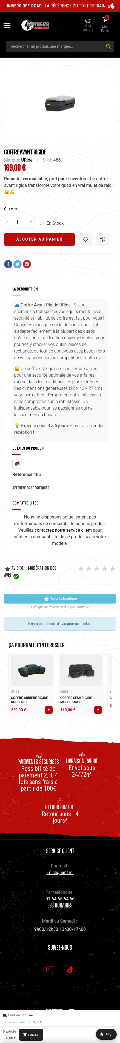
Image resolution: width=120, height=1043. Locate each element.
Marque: (12, 160)
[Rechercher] (108, 46)
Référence (22, 474)
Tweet (17, 264)
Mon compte (87, 28)
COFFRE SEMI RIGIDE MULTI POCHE (76, 700)
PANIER (31, 1035)
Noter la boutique (60, 599)
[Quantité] (19, 222)
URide (27, 160)
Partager (8, 264)
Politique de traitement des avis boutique (60, 607)
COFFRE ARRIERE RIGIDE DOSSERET (29, 700)
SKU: (47, 160)
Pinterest (27, 264)
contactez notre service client (63, 530)
